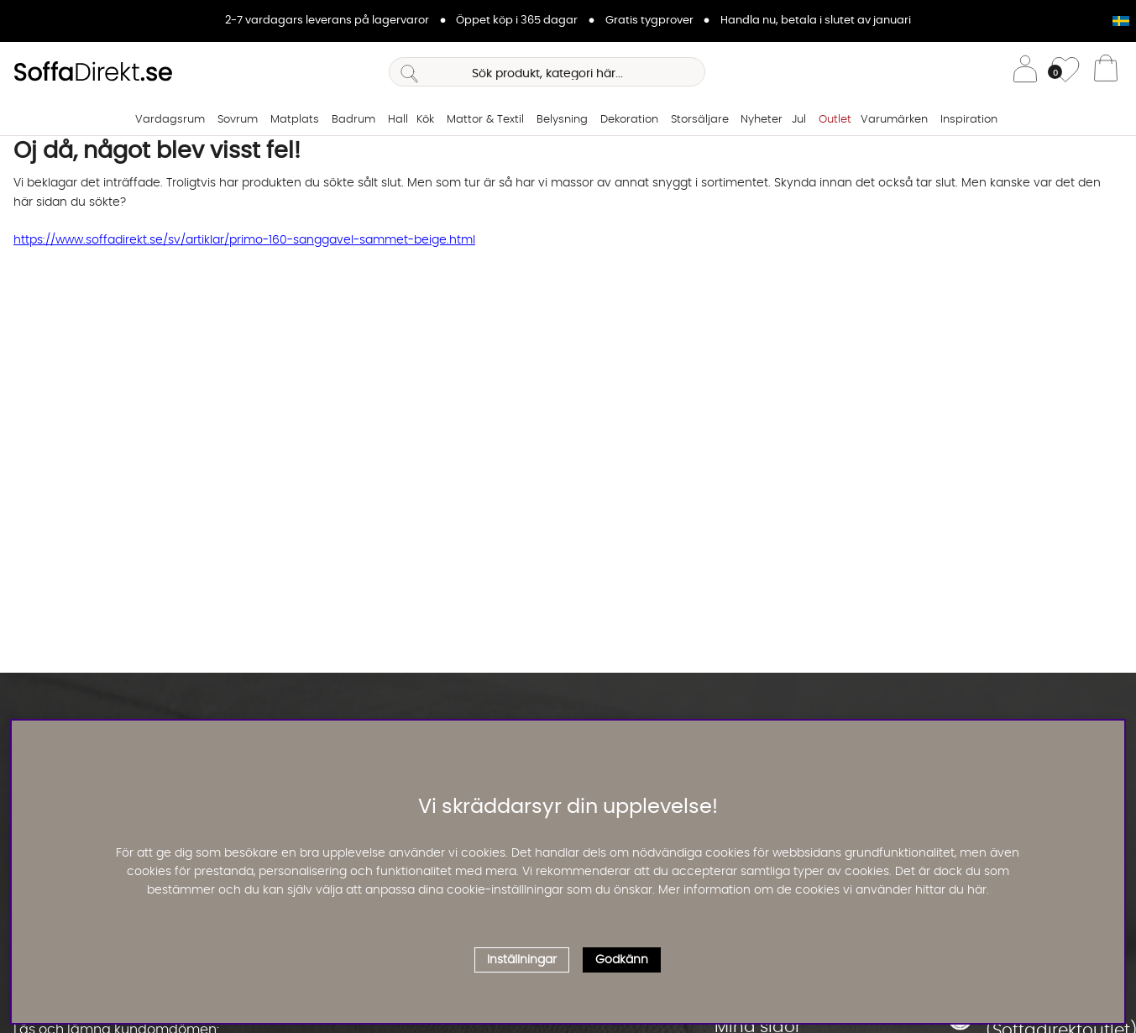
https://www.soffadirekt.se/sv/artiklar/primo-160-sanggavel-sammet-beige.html (244, 240)
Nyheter (762, 119)
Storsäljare (700, 119)
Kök (425, 119)
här (977, 890)
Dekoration (629, 119)
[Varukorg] (1106, 72)
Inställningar (522, 960)
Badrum (353, 119)
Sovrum (237, 119)
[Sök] (547, 72)
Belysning (562, 119)
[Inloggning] (1025, 72)
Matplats (294, 119)
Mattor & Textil (485, 119)
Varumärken (894, 119)
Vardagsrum (170, 119)
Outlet (835, 119)
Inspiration (968, 119)
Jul (799, 119)
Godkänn (621, 960)
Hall (398, 119)
